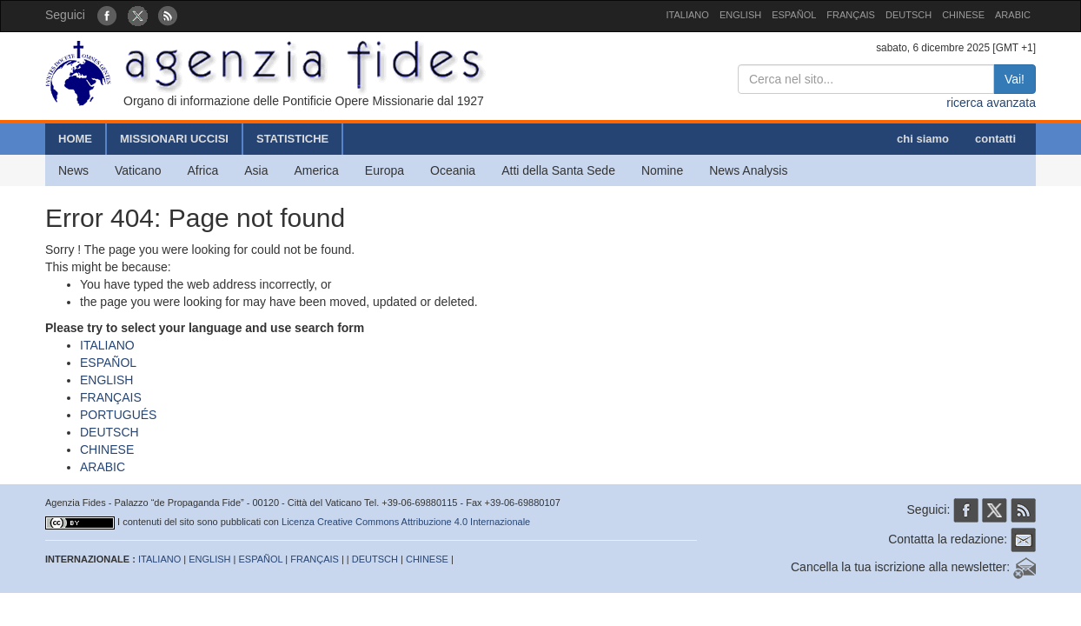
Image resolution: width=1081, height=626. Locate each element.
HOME (75, 138)
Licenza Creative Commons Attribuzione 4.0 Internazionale (406, 521)
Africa (202, 170)
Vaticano (138, 170)
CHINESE (963, 15)
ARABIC (1013, 15)
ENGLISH (740, 15)
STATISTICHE (292, 138)
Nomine (662, 170)
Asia (256, 170)
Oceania (452, 170)
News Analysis (748, 170)
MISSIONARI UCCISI (174, 138)
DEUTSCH (908, 15)
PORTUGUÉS (118, 415)
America (317, 170)
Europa (384, 170)
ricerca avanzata (991, 103)
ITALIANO (688, 15)
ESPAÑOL (794, 15)
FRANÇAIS (850, 15)
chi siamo (923, 138)
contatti (995, 138)
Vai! (1015, 79)
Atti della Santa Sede (558, 170)
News (73, 170)
